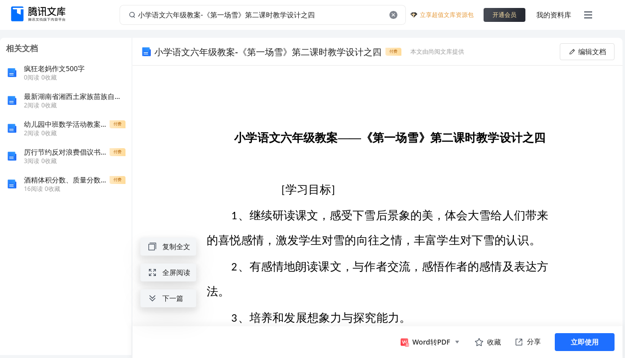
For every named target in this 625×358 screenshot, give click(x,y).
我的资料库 (553, 14)
